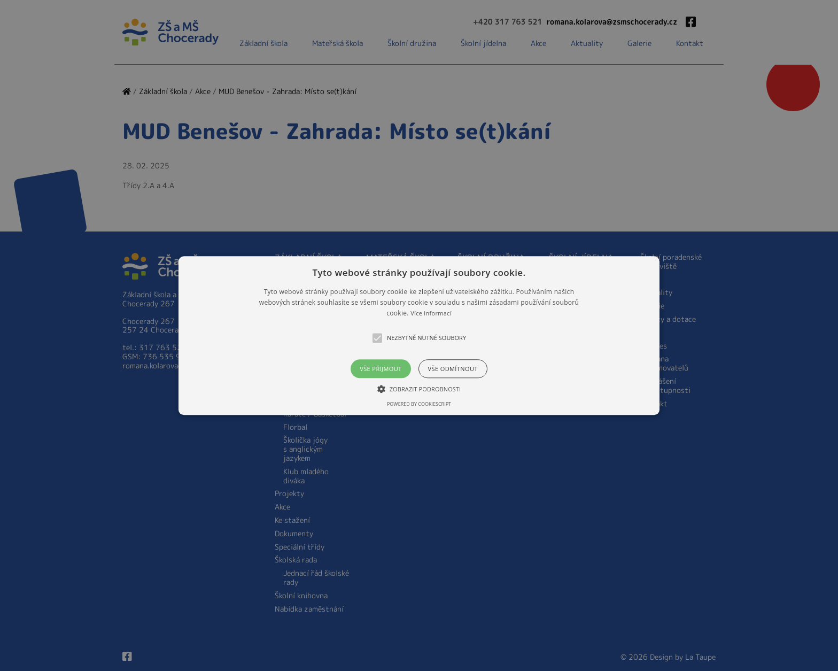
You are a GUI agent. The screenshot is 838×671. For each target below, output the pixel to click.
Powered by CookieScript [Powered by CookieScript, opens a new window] (419, 403)
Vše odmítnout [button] (453, 369)
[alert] (419, 335)
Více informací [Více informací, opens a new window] (431, 314)
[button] (419, 335)
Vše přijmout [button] (380, 369)
